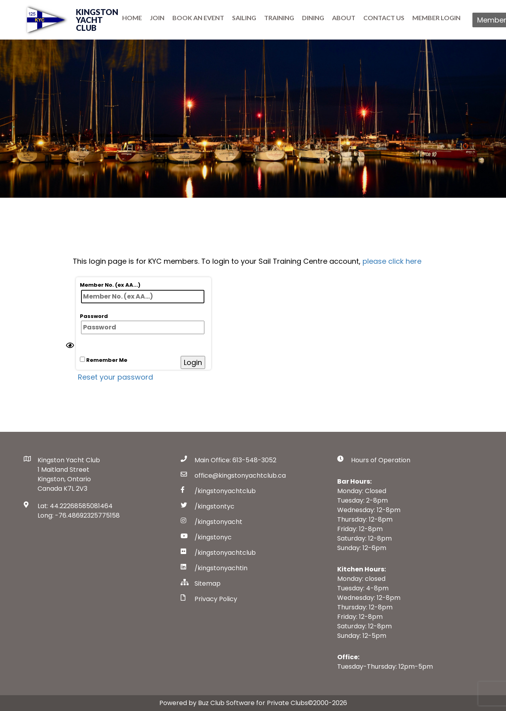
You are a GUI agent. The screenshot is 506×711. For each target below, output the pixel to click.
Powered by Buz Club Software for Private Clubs (233, 702)
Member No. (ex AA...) (142, 292)
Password (142, 323)
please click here (392, 261)
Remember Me (103, 360)
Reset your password (115, 377)
